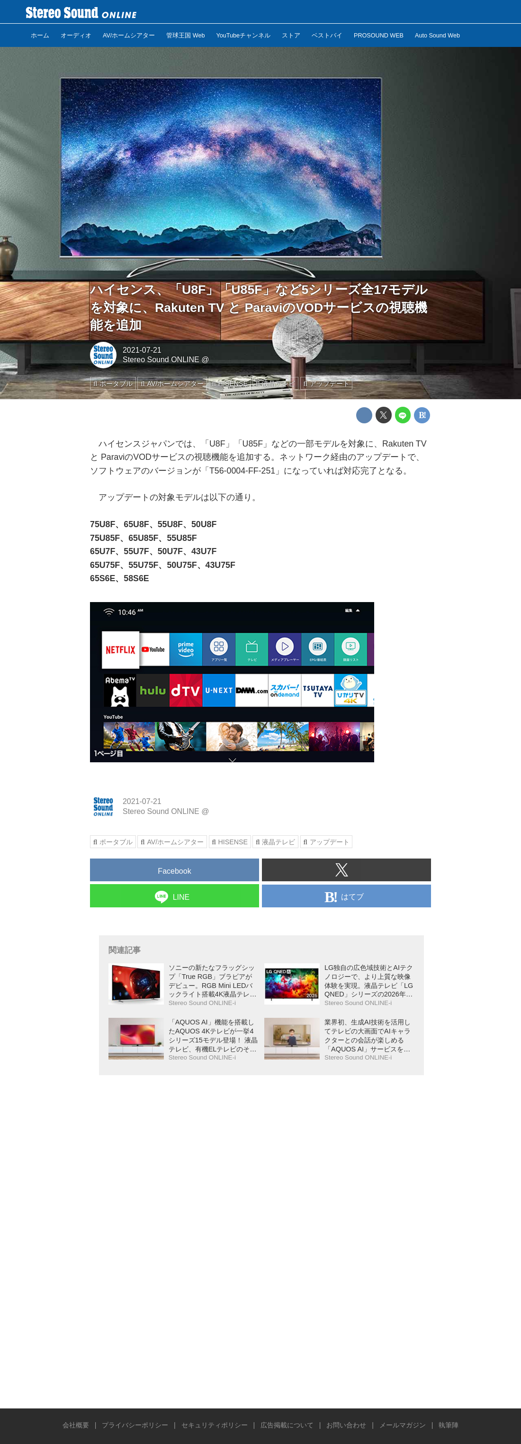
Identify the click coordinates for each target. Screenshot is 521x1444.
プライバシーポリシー (135, 1425)
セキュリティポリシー (214, 1425)
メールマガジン (402, 1425)
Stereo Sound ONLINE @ (166, 360)
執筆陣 (448, 1425)
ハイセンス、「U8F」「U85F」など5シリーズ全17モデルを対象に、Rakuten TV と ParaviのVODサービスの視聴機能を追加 (259, 307)
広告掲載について (287, 1425)
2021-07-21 (142, 350)
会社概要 (76, 1425)
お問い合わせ (346, 1425)
